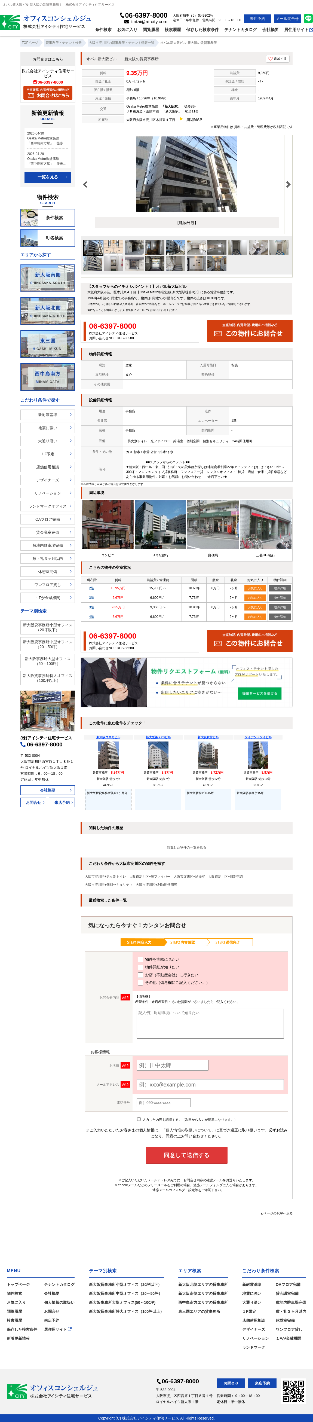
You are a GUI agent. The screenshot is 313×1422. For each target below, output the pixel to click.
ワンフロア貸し (47, 584)
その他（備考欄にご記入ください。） (174, 982)
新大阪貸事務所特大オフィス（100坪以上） (47, 678)
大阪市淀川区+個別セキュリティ (109, 885)
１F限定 (48, 454)
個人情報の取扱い (59, 1302)
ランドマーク (253, 1347)
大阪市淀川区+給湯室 (189, 876)
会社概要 (270, 29)
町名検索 (42, 238)
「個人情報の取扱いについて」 (188, 1130)
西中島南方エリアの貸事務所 (203, 1302)
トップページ (18, 1284)
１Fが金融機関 (47, 598)
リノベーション (47, 493)
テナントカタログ (240, 29)
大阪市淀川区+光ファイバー (149, 876)
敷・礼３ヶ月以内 (47, 558)
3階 (91, 598)
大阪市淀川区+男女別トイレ (105, 876)
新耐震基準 (47, 415)
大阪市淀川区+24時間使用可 (156, 885)
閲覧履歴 (151, 29)
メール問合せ (287, 18)
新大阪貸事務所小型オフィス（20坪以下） (47, 627)
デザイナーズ (47, 480)
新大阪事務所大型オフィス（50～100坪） (47, 661)
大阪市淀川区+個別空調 (225, 876)
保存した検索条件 (202, 29)
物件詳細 (280, 588)
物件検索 (14, 1293)
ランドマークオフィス (48, 506)
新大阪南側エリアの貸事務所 (203, 1293)
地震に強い (47, 428)
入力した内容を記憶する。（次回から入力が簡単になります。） (187, 1120)
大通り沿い (47, 441)
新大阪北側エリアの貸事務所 (203, 1284)
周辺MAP (194, 119)
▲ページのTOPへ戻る (276, 1213)
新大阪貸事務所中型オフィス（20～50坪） (47, 644)
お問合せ (33, 802)
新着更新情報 (18, 1338)
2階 (91, 588)
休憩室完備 (47, 571)
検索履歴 (173, 29)
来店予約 (257, 18)
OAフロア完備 (47, 519)
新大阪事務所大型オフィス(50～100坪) (122, 1302)
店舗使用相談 (47, 467)
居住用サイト (298, 29)
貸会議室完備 (47, 532)
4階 (91, 617)
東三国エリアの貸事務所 (199, 1311)
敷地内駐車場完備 (47, 545)
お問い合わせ (158, 310)
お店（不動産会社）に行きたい (168, 975)
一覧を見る (48, 177)
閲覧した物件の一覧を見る (186, 847)
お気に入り (127, 29)
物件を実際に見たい (158, 959)
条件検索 (103, 29)
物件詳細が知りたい (158, 967)
